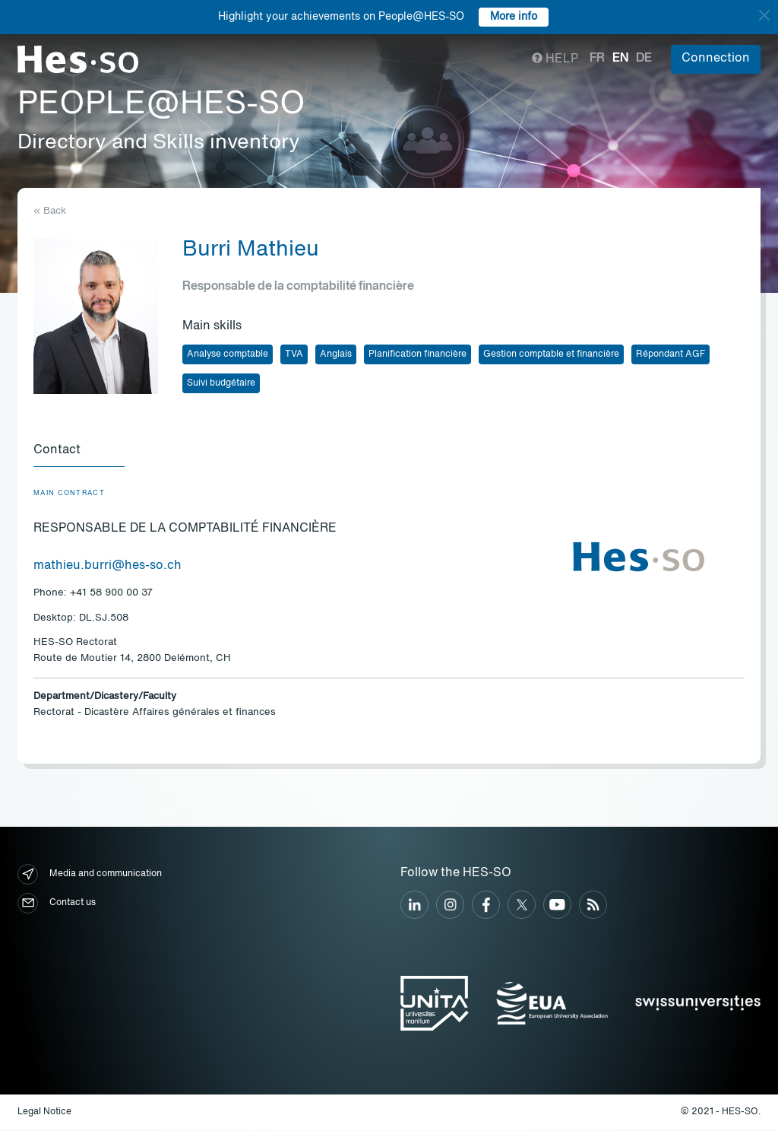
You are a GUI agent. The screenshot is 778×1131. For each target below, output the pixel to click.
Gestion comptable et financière (551, 354)
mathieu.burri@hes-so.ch (107, 567)
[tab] (79, 452)
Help (555, 59)
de (644, 58)
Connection (716, 58)
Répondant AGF (670, 354)
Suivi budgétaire (221, 383)
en (620, 58)
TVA (294, 354)
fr (597, 58)
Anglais (336, 354)
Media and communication (89, 875)
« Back (49, 211)
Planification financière (417, 354)
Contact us (56, 904)
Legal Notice (44, 1112)
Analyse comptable (227, 354)
